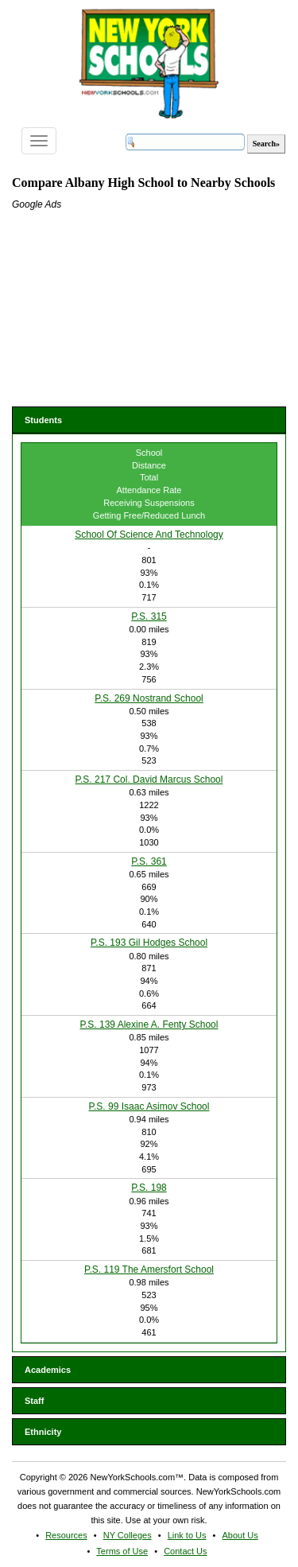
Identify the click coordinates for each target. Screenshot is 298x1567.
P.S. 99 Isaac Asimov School (149, 1106)
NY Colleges (127, 1535)
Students (43, 420)
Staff (34, 1401)
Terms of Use (122, 1551)
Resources (66, 1535)
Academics (48, 1370)
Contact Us (185, 1551)
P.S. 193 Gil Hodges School (149, 942)
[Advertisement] (131, 311)
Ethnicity (43, 1432)
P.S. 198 (148, 1187)
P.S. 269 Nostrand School (149, 698)
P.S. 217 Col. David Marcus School (149, 779)
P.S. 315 (148, 616)
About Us (240, 1535)
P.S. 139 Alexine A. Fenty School (149, 1024)
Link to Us (187, 1535)
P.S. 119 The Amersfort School (149, 1269)
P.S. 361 (148, 861)
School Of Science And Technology (149, 534)
